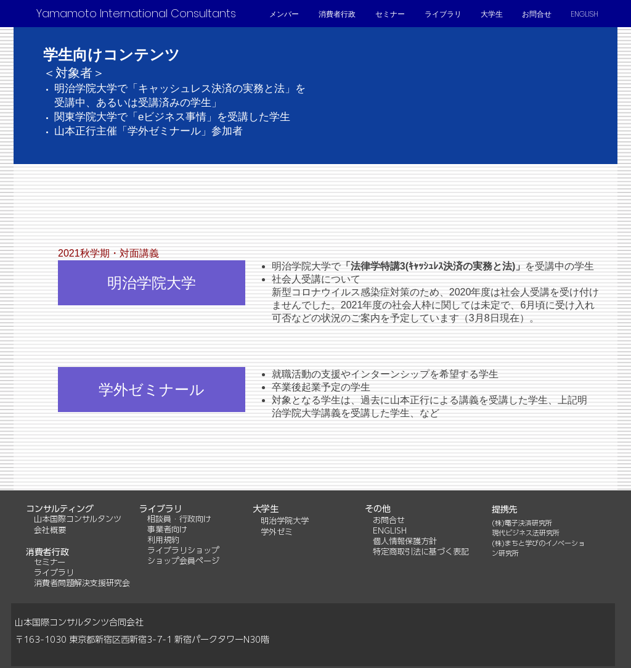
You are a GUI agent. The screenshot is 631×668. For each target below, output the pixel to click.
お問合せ (389, 520)
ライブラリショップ (183, 550)
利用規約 (163, 540)
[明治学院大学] (151, 282)
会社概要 (50, 530)
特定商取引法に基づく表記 (421, 552)
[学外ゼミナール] (151, 389)
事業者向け (167, 530)
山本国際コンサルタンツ (73, 519)
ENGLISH (390, 531)
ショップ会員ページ (183, 561)
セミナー (49, 562)
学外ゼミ (277, 532)
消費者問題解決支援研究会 (82, 583)
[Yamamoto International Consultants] (136, 13)
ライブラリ (54, 573)
